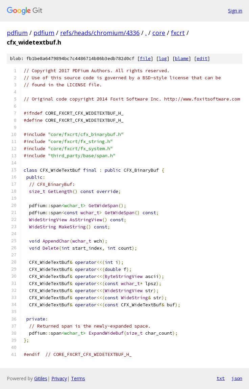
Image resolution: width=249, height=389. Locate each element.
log (163, 58)
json (236, 378)
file (145, 58)
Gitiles (40, 378)
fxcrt (178, 33)
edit (202, 58)
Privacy (59, 378)
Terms (78, 378)
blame (182, 58)
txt (221, 378)
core (158, 33)
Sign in (235, 10)
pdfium (17, 33)
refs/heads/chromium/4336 (100, 33)
